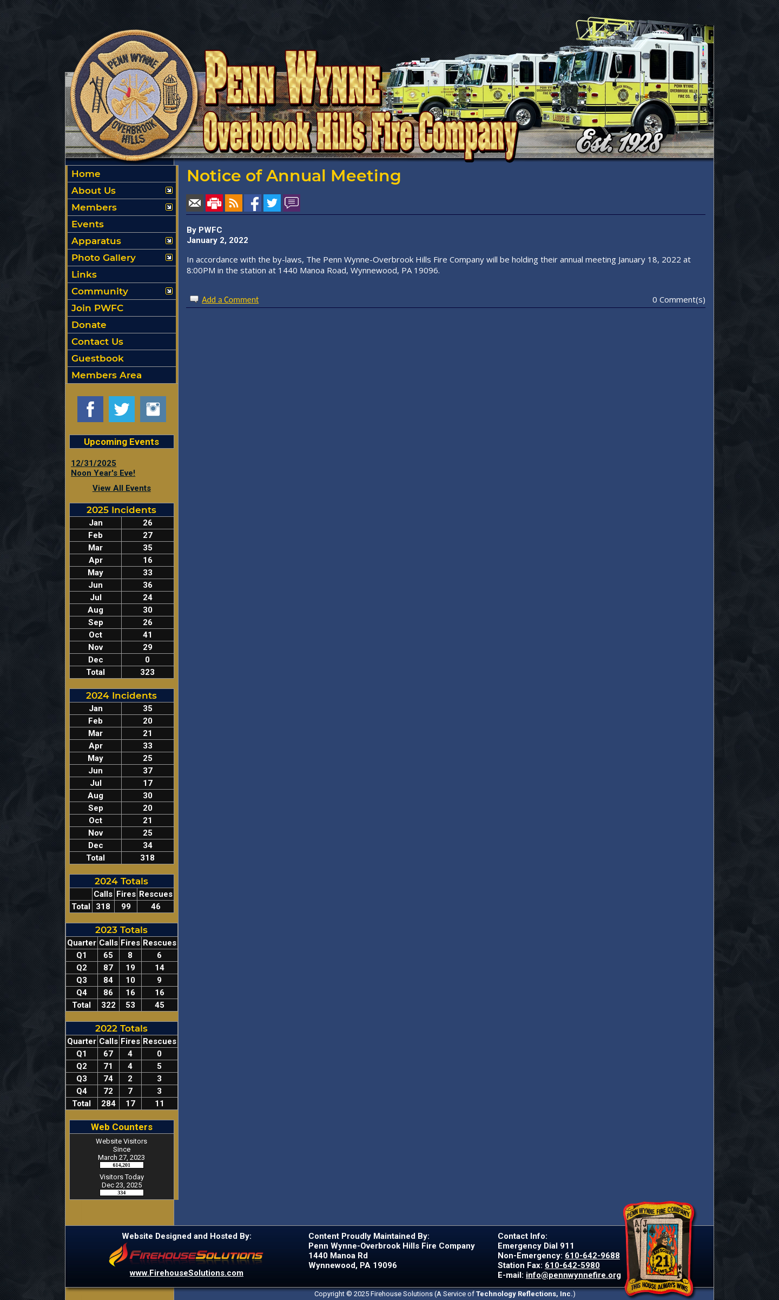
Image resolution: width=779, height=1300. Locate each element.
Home (85, 173)
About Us (92, 190)
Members (93, 207)
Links (83, 274)
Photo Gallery (102, 257)
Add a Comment (230, 299)
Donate (88, 324)
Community (98, 291)
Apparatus (95, 240)
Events (86, 224)
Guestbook (96, 358)
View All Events (122, 488)
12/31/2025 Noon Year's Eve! (103, 468)
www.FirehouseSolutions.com (186, 1273)
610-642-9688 (592, 1255)
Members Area (105, 375)
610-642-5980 (572, 1265)
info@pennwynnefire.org (573, 1275)
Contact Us (96, 341)
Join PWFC (96, 308)
